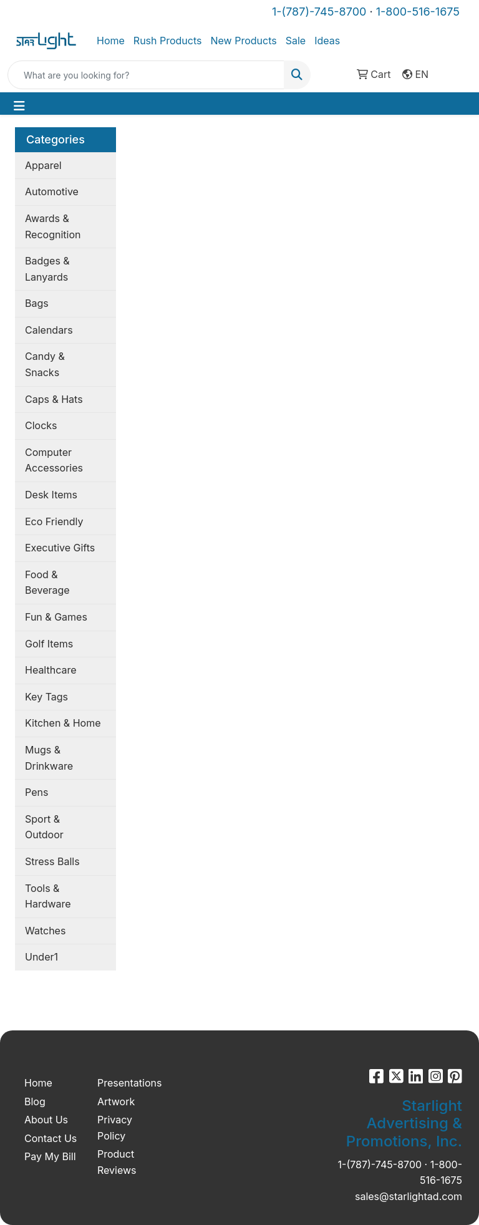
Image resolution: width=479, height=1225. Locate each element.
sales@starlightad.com (408, 1196)
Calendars (49, 330)
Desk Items (51, 494)
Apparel (43, 165)
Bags (37, 303)
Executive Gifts (60, 547)
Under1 (41, 957)
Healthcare (51, 670)
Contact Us (50, 1138)
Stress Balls (52, 861)
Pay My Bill (50, 1156)
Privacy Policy (114, 1127)
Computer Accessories (54, 460)
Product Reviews (117, 1162)
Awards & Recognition (52, 226)
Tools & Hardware (48, 896)
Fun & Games (56, 617)
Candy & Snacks (45, 364)
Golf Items (49, 643)
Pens (36, 792)
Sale (296, 40)
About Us (46, 1119)
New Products (243, 40)
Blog (35, 1101)
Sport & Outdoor (44, 827)
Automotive (52, 191)
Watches (45, 930)
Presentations (126, 1083)
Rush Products (167, 40)
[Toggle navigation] (19, 106)
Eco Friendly (54, 521)
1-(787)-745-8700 (319, 11)
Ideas (327, 40)
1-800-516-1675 (418, 11)
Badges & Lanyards (47, 268)
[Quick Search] (145, 75)
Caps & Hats (54, 399)
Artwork (116, 1101)
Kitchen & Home (62, 723)
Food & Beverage (47, 582)
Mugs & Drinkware (49, 757)
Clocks (41, 425)
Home (111, 40)
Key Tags (46, 696)
